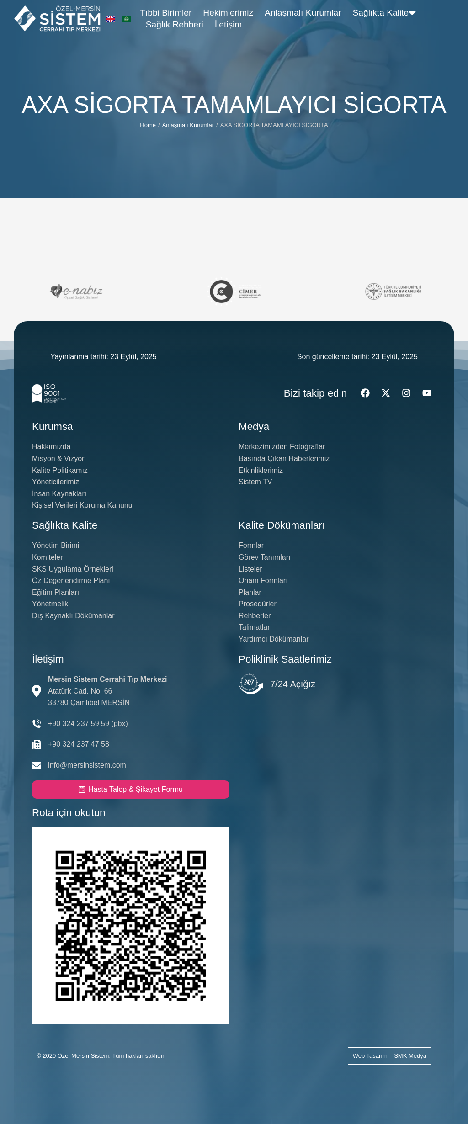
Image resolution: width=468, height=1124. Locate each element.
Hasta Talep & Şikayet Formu (131, 789)
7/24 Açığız (292, 684)
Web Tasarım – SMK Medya (389, 1055)
